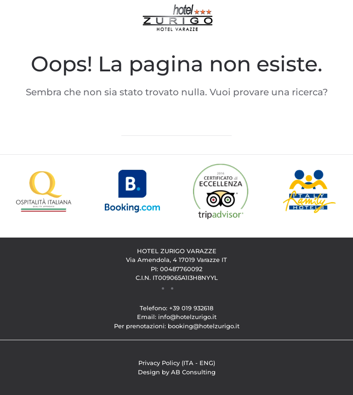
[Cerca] (176, 126)
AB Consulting (193, 372)
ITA (188, 362)
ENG (206, 362)
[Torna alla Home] (176, 18)
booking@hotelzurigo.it (203, 326)
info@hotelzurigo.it (187, 316)
